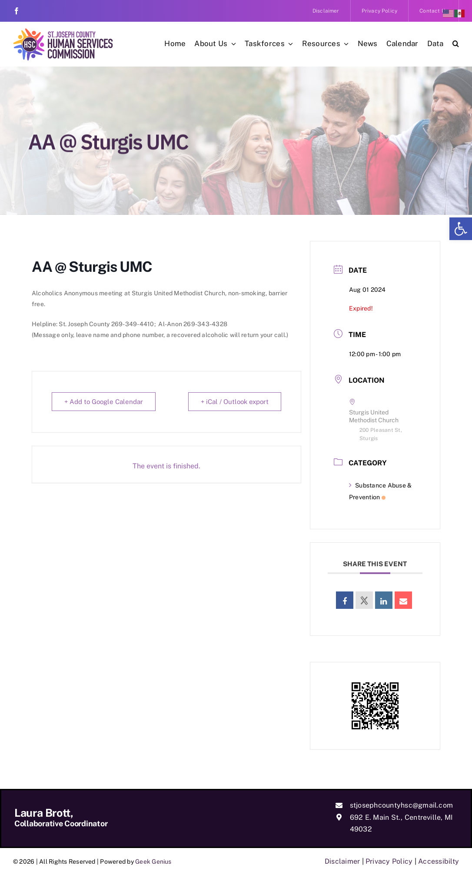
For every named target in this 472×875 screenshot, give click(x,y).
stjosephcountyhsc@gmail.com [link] (401, 805)
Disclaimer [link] (342, 861)
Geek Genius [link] (153, 861)
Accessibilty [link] (438, 861)
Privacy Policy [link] (389, 861)
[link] (460, 228)
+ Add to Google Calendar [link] (103, 401)
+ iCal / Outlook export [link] (235, 401)
